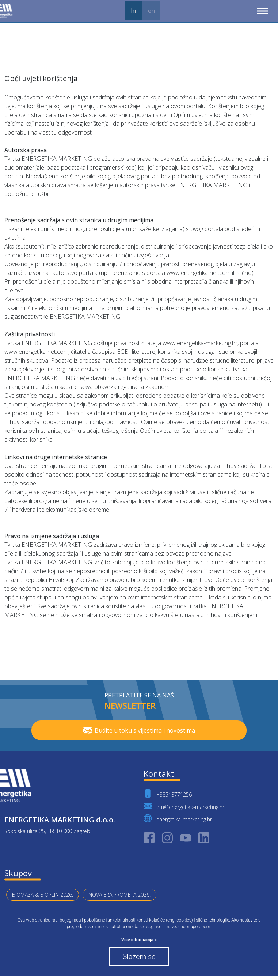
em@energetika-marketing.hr (184, 806)
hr (134, 11)
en (151, 11)
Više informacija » (139, 939)
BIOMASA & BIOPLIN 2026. (42, 894)
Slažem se (138, 956)
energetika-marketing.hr (178, 818)
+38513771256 (168, 793)
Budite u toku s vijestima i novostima (139, 730)
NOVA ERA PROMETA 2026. (119, 894)
